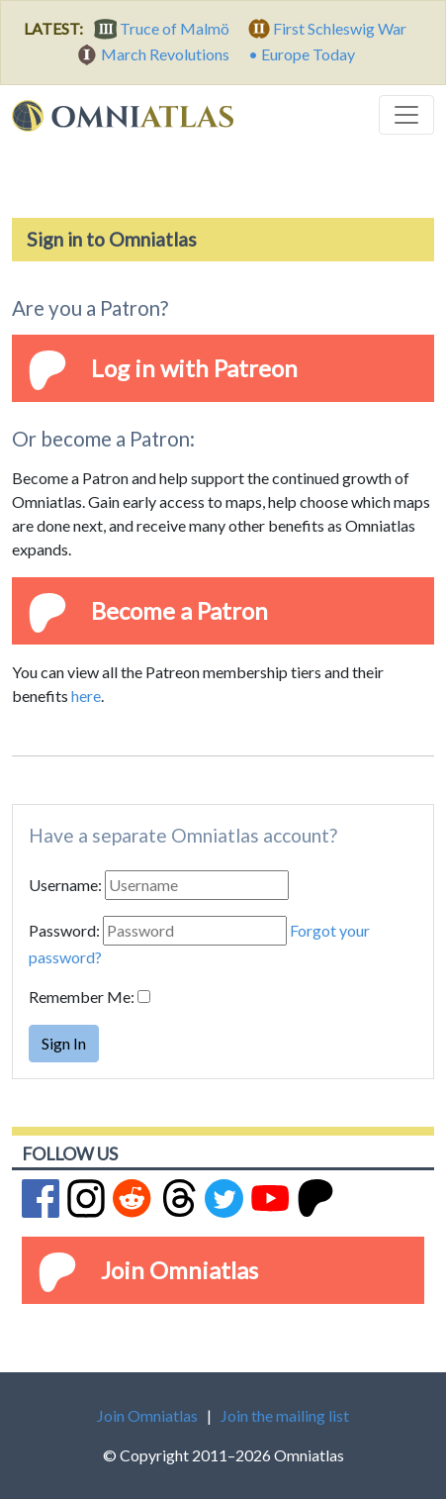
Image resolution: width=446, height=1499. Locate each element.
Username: (65, 884)
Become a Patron (179, 610)
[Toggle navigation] (406, 115)
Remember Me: (81, 996)
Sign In (64, 1043)
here (86, 695)
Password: (64, 930)
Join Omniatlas (179, 1269)
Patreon (256, 367)
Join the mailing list (285, 1415)
